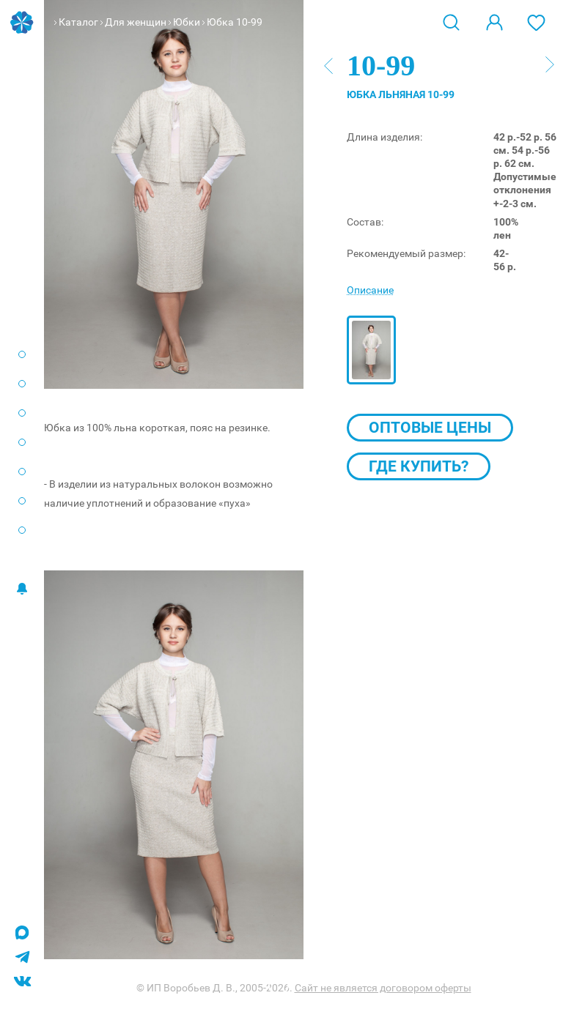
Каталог (78, 22)
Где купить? (418, 466)
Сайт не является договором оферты (383, 988)
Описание (370, 290)
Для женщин (135, 22)
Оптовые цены (430, 427)
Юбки (186, 22)
